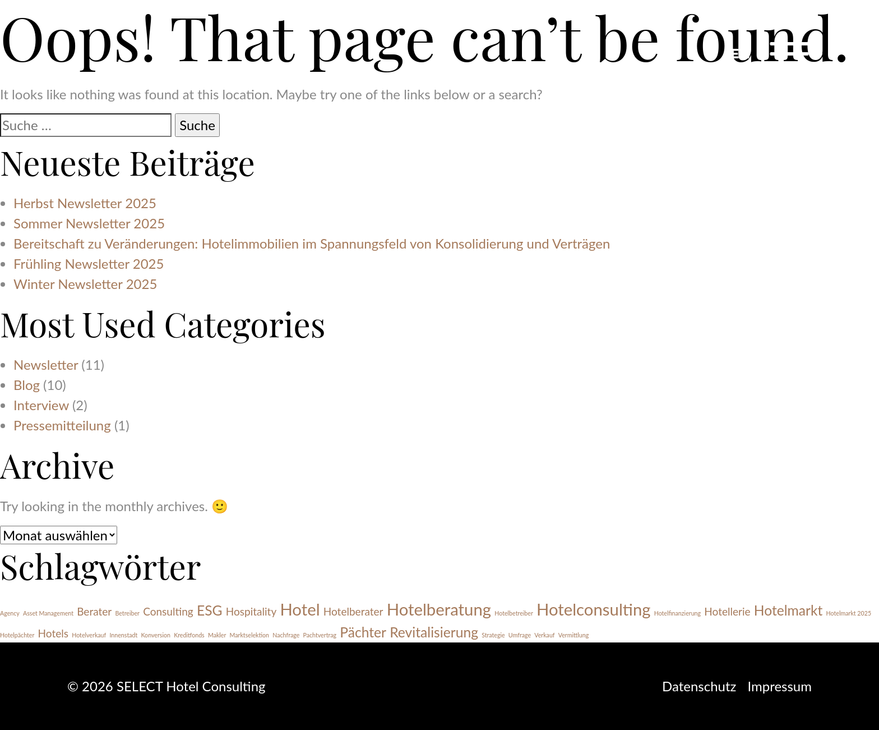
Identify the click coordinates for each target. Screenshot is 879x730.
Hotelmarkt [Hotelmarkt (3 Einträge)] (788, 610)
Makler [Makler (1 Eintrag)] (217, 635)
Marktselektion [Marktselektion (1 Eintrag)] (250, 635)
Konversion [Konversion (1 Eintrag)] (155, 635)
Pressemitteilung (62, 425)
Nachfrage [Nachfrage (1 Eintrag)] (285, 635)
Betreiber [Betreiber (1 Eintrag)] (127, 613)
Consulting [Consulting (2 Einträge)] (168, 611)
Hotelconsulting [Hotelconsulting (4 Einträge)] (593, 609)
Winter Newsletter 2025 (85, 284)
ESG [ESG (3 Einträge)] (210, 610)
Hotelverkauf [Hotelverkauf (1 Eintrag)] (89, 635)
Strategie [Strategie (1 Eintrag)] (493, 635)
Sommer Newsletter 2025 (89, 223)
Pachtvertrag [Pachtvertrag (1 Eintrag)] (319, 635)
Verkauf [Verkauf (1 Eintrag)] (544, 635)
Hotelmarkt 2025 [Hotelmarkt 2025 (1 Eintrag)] (848, 613)
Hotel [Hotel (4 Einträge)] (300, 609)
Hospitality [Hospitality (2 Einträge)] (251, 611)
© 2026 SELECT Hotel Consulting (166, 686)
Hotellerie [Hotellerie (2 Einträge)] (727, 611)
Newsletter (45, 364)
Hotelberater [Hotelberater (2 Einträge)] (353, 611)
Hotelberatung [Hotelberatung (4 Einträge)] (439, 609)
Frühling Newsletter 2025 (88, 263)
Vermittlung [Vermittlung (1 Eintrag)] (573, 635)
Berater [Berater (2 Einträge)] (94, 611)
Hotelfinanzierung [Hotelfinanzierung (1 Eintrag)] (677, 613)
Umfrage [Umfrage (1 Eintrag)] (519, 635)
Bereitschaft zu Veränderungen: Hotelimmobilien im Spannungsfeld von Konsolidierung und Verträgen (311, 243)
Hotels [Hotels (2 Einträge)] (53, 633)
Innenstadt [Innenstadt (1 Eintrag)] (123, 635)
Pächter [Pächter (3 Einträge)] (363, 632)
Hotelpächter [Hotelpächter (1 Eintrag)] (17, 635)
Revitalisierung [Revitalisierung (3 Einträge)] (434, 632)
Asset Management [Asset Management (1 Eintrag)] (48, 613)
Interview (41, 405)
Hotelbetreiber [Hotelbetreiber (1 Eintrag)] (513, 613)
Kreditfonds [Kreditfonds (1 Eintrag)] (189, 635)
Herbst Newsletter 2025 (84, 203)
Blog (26, 385)
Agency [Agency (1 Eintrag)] (10, 613)
